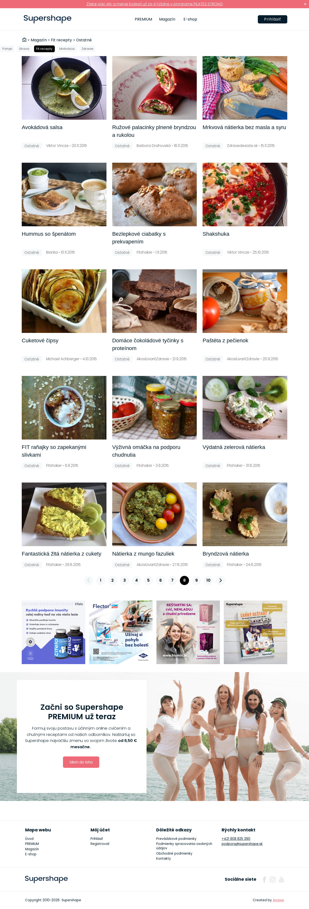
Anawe (278, 900)
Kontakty (163, 858)
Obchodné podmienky (174, 853)
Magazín (167, 19)
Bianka (52, 252)
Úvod (29, 838)
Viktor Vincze (57, 145)
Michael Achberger (62, 358)
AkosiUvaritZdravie (153, 358)
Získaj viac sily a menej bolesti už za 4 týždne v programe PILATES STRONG (154, 4)
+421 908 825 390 (236, 838)
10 (208, 580)
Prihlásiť (272, 19)
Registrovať (100, 844)
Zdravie (87, 49)
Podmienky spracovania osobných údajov (184, 846)
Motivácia (67, 49)
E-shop (190, 19)
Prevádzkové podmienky (176, 838)
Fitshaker (144, 252)
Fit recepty (44, 49)
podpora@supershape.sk (242, 844)
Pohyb (7, 49)
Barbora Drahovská (154, 145)
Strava (24, 49)
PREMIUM (143, 19)
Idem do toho (81, 762)
